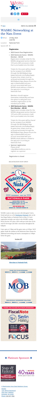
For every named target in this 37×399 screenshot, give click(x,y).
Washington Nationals (21, 215)
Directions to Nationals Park (18, 262)
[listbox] (28, 26)
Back (4, 26)
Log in (25, 14)
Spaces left (4, 46)
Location (4, 43)
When (5, 38)
